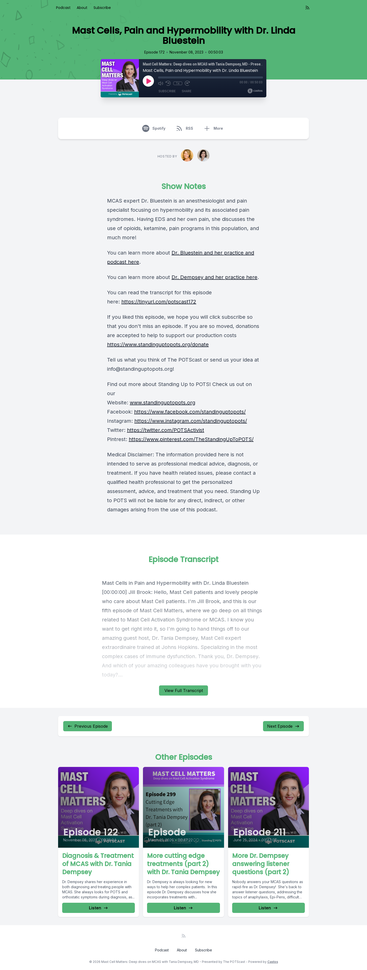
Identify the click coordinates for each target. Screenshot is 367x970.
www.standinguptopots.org (162, 403)
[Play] (148, 81)
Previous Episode (87, 726)
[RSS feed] (307, 7)
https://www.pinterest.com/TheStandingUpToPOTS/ (191, 439)
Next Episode (283, 726)
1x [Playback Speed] (177, 83)
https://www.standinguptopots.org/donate (158, 344)
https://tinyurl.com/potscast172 (158, 302)
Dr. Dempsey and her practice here (214, 277)
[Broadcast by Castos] (255, 91)
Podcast (63, 7)
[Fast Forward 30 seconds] (186, 83)
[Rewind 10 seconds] (168, 83)
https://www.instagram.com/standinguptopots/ (190, 421)
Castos (272, 962)
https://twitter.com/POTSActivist (165, 430)
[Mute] (160, 83)
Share (186, 91)
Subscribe (102, 7)
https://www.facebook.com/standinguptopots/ (190, 412)
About (82, 7)
